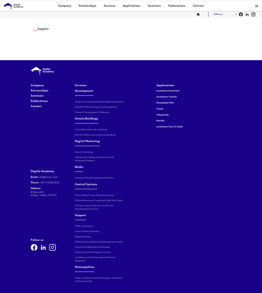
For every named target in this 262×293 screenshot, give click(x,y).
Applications (131, 6)
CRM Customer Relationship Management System (99, 242)
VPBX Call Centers (84, 226)
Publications (176, 6)
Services (109, 6)
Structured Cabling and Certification (92, 247)
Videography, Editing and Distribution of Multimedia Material (94, 159)
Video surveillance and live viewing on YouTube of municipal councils (98, 279)
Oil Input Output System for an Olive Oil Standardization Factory (94, 207)
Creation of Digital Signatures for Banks (94, 178)
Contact (198, 6)
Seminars (154, 6)
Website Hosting (83, 237)
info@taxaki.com (48, 177)
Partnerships (87, 6)
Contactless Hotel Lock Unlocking (91, 130)
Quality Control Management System (93, 252)
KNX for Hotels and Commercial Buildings (95, 135)
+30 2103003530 (49, 183)
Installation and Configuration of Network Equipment (95, 259)
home (199, 14)
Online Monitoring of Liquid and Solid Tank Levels (99, 201)
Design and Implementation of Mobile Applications (99, 102)
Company (64, 6)
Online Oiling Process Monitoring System (94, 195)
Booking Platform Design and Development (96, 107)
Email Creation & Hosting (87, 231)
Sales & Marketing (84, 152)
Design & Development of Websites (92, 112)
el (236, 14)
